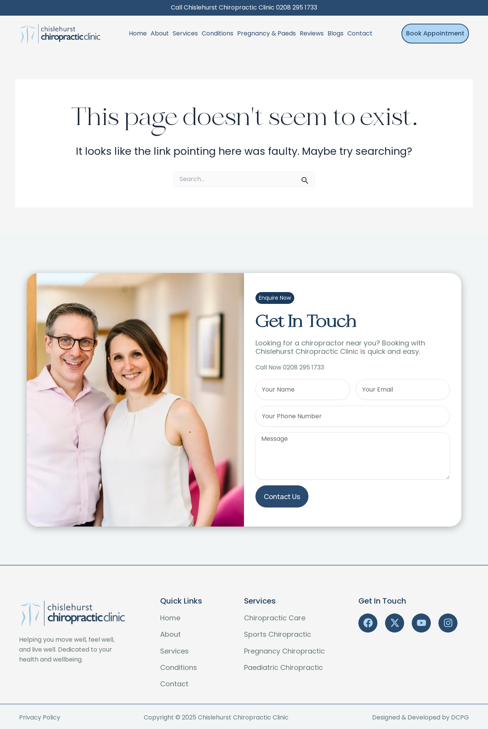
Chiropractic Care (274, 618)
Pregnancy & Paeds (266, 33)
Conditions (217, 33)
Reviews (312, 33)
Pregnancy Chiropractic (284, 651)
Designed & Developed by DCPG (420, 717)
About (160, 33)
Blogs (335, 33)
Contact (359, 33)
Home (138, 33)
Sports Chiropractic (277, 634)
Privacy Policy (39, 717)
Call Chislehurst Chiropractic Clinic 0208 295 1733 (244, 7)
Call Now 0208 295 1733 (289, 367)
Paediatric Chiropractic (283, 667)
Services (185, 33)
